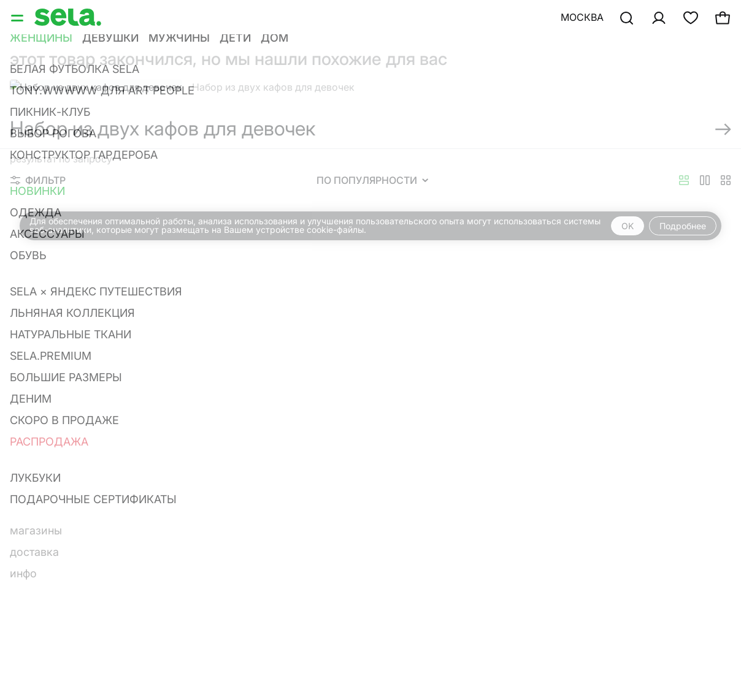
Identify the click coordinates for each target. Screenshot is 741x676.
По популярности (372, 180)
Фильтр (38, 180)
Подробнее (682, 226)
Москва (582, 17)
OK (627, 226)
